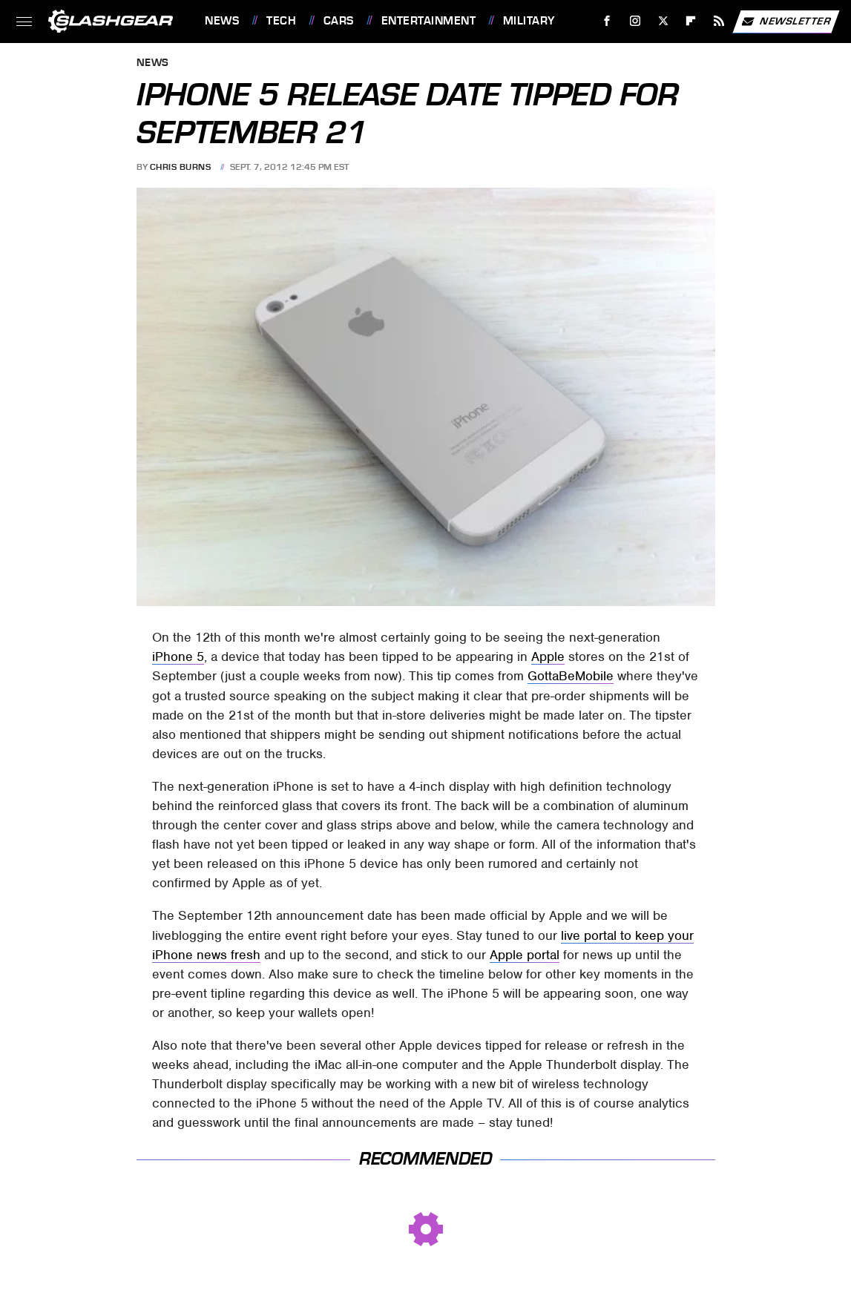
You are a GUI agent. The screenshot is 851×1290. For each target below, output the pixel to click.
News (222, 20)
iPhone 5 (178, 656)
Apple (548, 656)
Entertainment (428, 20)
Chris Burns (180, 167)
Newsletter (785, 21)
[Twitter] (663, 21)
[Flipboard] (691, 21)
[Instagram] (635, 21)
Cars (338, 20)
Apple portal (524, 955)
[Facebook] (607, 21)
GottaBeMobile (571, 676)
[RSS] (719, 21)
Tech (281, 20)
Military (529, 20)
